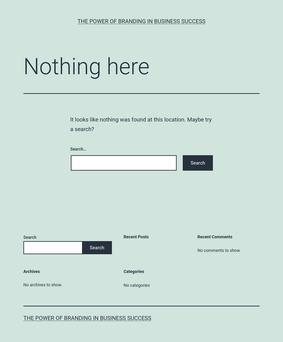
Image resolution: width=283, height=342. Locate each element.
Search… (78, 149)
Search (29, 237)
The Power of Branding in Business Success (142, 21)
